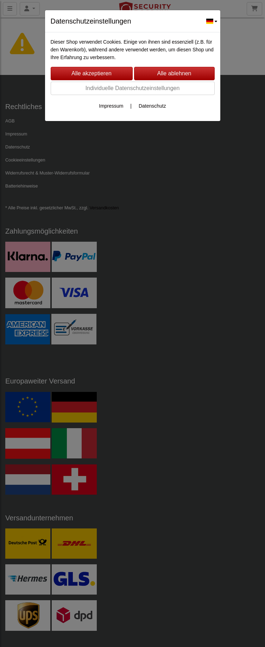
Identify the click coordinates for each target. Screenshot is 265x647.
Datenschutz (152, 106)
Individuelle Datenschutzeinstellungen (133, 88)
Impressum (111, 106)
